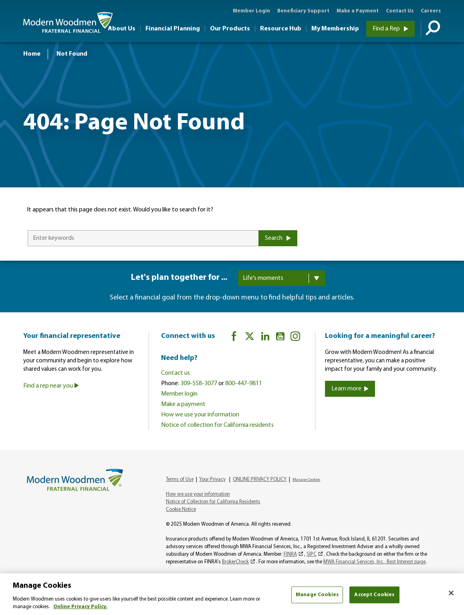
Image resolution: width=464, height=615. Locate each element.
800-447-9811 (243, 383)
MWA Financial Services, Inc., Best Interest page (374, 562)
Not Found (71, 54)
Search (278, 238)
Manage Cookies (306, 480)
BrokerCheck (235, 562)
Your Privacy (212, 479)
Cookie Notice (181, 509)
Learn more (350, 389)
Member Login (251, 11)
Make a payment (183, 404)
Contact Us (400, 11)
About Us (121, 29)
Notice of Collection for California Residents (213, 501)
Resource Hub (280, 29)
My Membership (335, 29)
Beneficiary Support (303, 11)
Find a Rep (390, 29)
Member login (179, 394)
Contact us (175, 373)
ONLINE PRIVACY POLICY (259, 479)
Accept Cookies (374, 594)
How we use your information (200, 415)
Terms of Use (180, 479)
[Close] (451, 593)
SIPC (312, 554)
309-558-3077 (198, 383)
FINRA (290, 554)
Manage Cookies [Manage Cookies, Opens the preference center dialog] (317, 594)
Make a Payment (358, 11)
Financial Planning (172, 29)
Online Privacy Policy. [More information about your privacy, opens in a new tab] (80, 606)
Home (31, 54)
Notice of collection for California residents (217, 425)
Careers (431, 11)
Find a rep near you (51, 386)
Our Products (230, 29)
